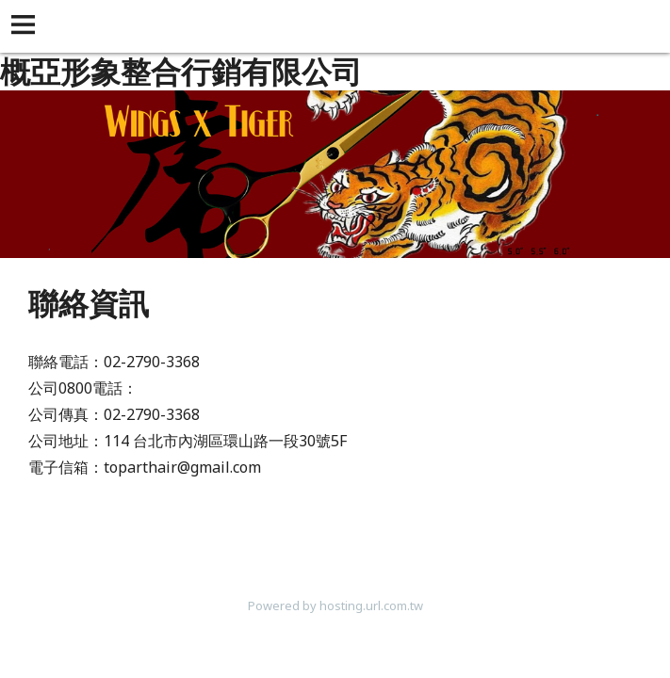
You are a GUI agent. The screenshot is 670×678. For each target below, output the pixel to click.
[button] (26, 26)
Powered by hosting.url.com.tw (335, 605)
